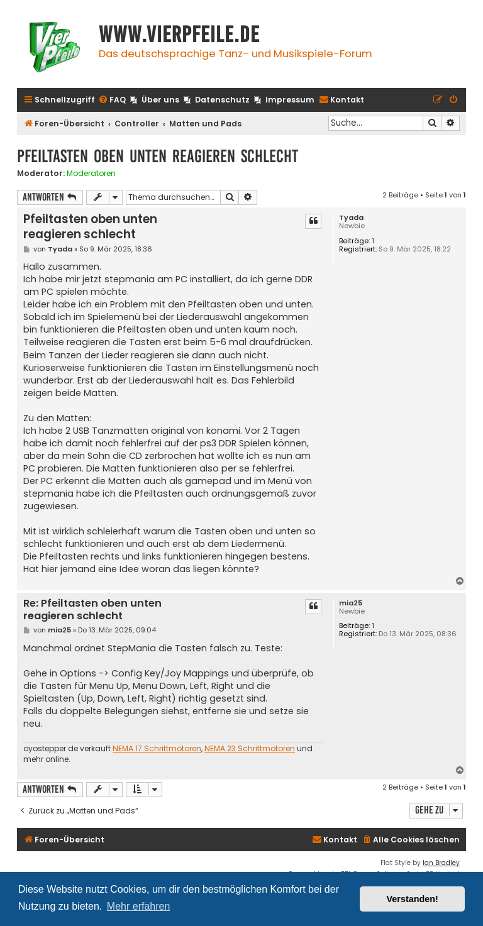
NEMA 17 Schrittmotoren (157, 749)
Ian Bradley (441, 863)
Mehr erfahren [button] (138, 906)
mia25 (350, 603)
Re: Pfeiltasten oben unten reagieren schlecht (92, 610)
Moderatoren (91, 173)
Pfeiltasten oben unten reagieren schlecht (157, 156)
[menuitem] (112, 100)
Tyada (351, 218)
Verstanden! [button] (412, 899)
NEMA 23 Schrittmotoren (249, 749)
